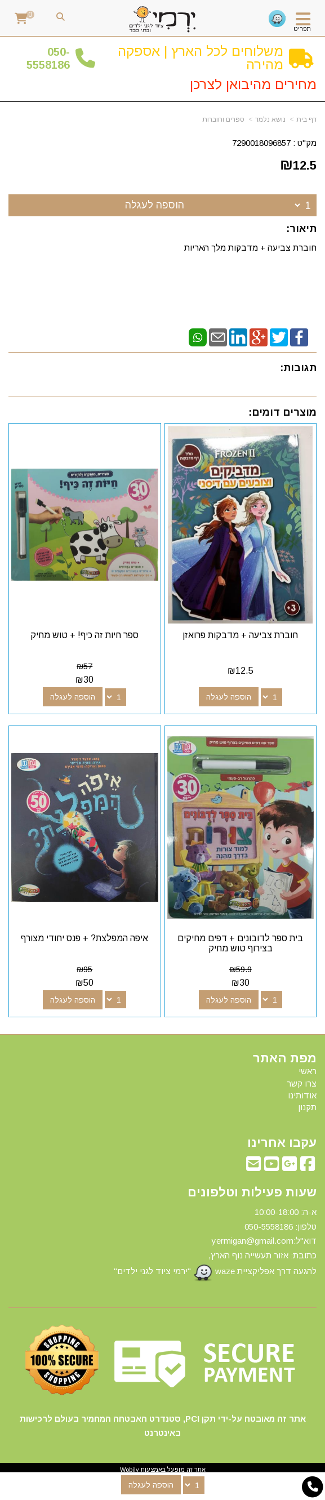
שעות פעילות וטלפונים (252, 1192)
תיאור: (301, 228)
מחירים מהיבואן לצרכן (253, 84)
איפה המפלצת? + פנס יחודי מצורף (84, 938)
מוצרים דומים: (282, 412)
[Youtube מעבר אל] (271, 1167)
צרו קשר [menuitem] (302, 1083)
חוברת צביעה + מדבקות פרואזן (240, 635)
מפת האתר (285, 1058)
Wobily (129, 1469)
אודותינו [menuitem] (302, 1095)
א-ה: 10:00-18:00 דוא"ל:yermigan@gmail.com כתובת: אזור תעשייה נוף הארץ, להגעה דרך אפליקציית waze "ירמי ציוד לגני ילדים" (215, 1244)
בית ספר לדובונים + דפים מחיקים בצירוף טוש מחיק (240, 943)
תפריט (302, 28)
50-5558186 (48, 58)
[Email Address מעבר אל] (253, 1167)
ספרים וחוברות (223, 119)
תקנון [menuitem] (307, 1107)
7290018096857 (261, 143)
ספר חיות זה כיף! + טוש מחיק (84, 635)
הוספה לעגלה (154, 205)
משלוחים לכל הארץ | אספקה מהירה (200, 57)
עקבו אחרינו (282, 1143)
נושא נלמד (270, 119)
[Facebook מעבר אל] (307, 1167)
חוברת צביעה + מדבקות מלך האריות (249, 247)
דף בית (306, 119)
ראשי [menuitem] (308, 1071)
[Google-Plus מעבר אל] (289, 1167)
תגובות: (298, 367)
